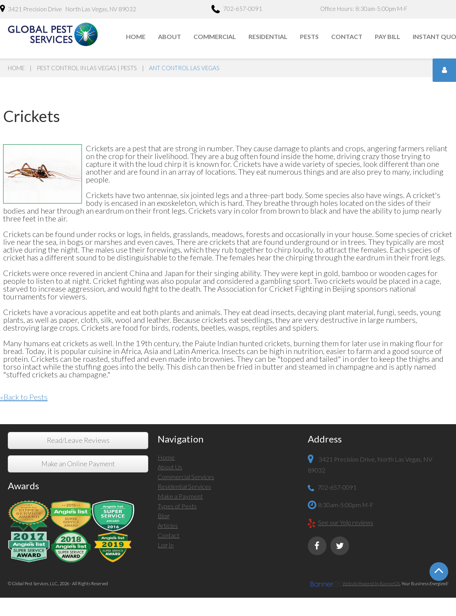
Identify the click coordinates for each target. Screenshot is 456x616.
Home (135, 36)
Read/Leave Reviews (78, 440)
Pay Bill (387, 36)
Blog (163, 515)
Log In (166, 545)
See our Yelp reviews (345, 522)
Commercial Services (186, 476)
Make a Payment (180, 496)
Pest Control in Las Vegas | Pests (87, 67)
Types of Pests (177, 506)
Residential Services (184, 486)
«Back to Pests (24, 397)
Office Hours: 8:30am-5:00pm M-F (363, 8)
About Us (170, 467)
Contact (346, 36)
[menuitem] (136, 36)
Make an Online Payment (78, 464)
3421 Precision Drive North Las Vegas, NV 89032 (68, 8)
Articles (168, 525)
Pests (309, 36)
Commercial (214, 36)
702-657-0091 (236, 10)
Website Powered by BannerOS (371, 583)
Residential (267, 36)
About (169, 36)
